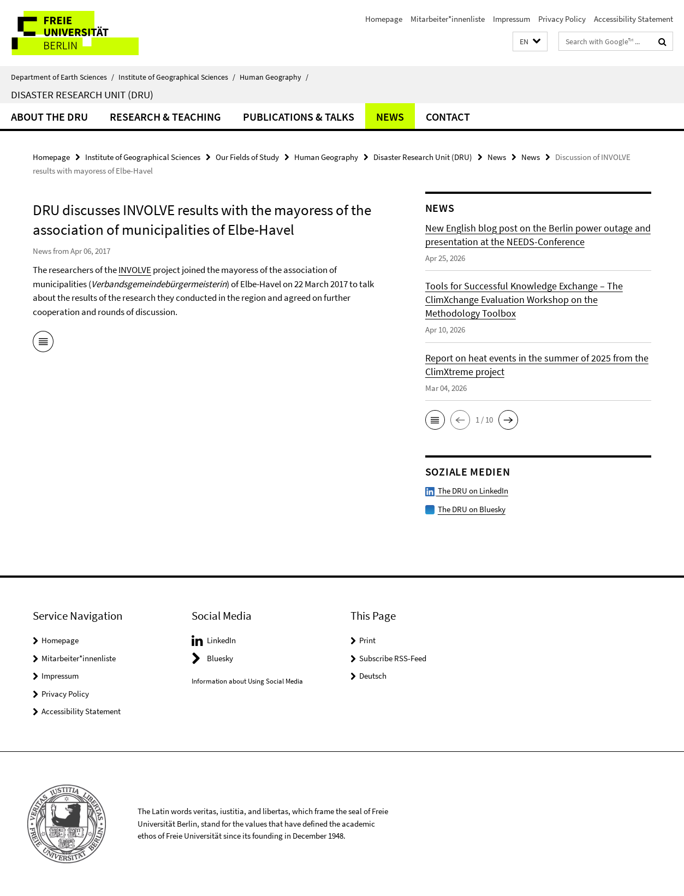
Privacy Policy (562, 19)
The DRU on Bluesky (471, 509)
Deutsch (372, 675)
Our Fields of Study (247, 157)
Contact (448, 116)
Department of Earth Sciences (62, 77)
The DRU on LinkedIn (466, 490)
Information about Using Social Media (247, 681)
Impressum (511, 19)
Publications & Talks (298, 116)
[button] (530, 42)
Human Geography (274, 77)
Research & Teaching (165, 116)
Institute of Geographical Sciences (176, 77)
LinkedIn (221, 640)
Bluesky (220, 658)
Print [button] (367, 640)
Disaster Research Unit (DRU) (82, 94)
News (390, 116)
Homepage (383, 19)
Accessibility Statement (633, 19)
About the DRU (49, 116)
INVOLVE (134, 270)
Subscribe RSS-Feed (392, 658)
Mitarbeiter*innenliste (448, 19)
